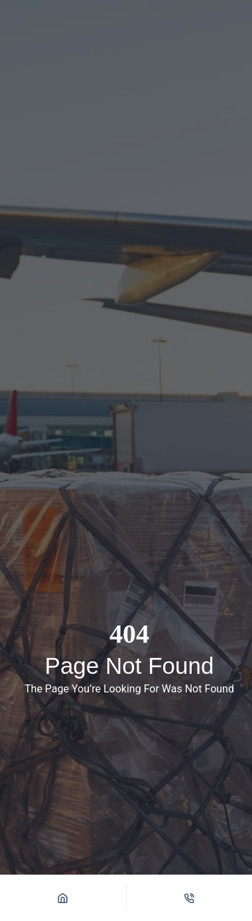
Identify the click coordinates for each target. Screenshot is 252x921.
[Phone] (189, 897)
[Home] (63, 897)
